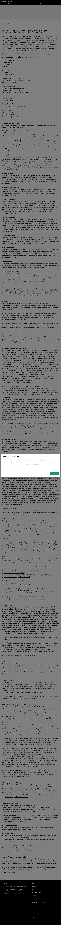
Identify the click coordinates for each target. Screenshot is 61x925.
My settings (55, 467)
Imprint (3, 467)
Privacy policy (35, 464)
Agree (55, 473)
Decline (47, 473)
